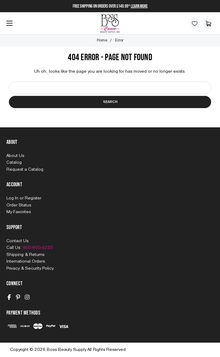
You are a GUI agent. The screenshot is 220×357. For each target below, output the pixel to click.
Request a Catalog (24, 169)
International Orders (25, 261)
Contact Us (17, 241)
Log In (13, 198)
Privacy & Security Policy (29, 268)
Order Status (18, 205)
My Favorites (18, 212)
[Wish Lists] (194, 23)
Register (33, 198)
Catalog (14, 162)
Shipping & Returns (25, 255)
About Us (15, 156)
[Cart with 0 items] (208, 23)
